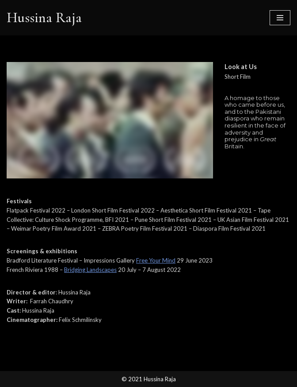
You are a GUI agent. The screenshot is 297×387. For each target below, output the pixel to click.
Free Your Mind (155, 260)
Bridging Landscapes (90, 269)
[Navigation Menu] (280, 17)
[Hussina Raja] (44, 17)
